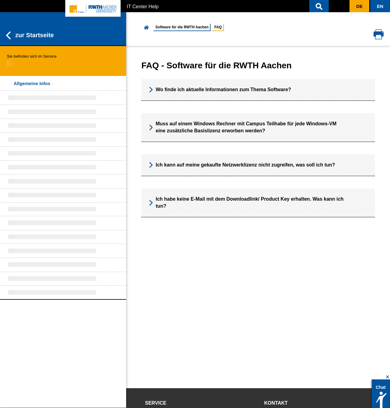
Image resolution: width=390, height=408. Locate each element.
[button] (319, 6)
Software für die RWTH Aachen (181, 27)
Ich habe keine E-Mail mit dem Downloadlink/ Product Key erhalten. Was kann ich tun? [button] (246, 202)
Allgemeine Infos (32, 83)
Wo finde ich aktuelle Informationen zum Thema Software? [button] (220, 89)
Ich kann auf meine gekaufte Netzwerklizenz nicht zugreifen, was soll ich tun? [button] (242, 165)
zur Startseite (30, 35)
